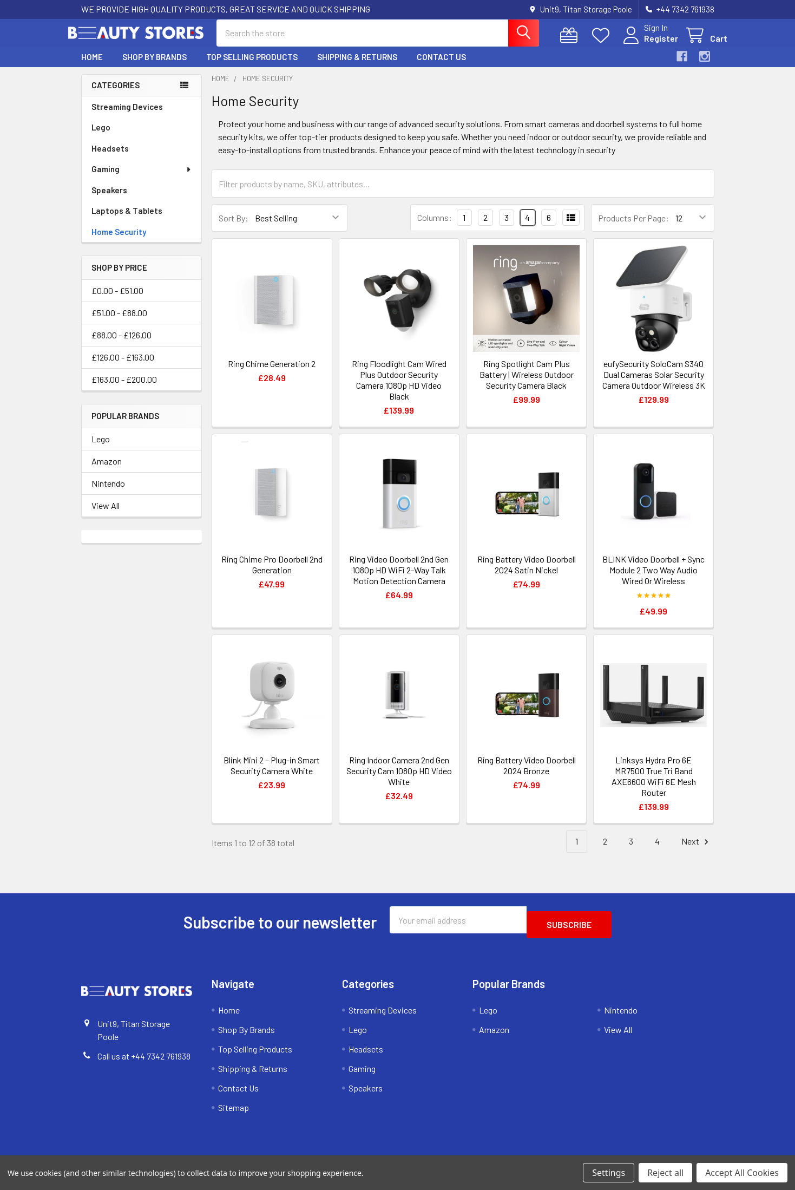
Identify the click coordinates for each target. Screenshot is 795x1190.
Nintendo (108, 493)
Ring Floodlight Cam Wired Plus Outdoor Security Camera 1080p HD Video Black (399, 389)
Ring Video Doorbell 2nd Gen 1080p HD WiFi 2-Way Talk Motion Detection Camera (399, 580)
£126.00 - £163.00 (122, 367)
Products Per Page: (633, 228)
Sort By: (233, 228)
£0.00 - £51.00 (117, 300)
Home (92, 66)
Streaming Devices (127, 116)
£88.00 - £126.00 (121, 344)
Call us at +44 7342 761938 (143, 1061)
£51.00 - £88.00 (119, 322)
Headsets (110, 158)
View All (105, 515)
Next (696, 851)
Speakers (109, 200)
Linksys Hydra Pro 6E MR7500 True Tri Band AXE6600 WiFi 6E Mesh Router (654, 785)
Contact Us (441, 66)
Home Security (118, 241)
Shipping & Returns (357, 66)
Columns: (434, 227)
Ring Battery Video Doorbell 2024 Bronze (526, 775)
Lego (100, 137)
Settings (608, 1173)
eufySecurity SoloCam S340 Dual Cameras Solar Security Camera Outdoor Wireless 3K (653, 384)
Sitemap (233, 1112)
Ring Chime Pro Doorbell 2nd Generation (272, 574)
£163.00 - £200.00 (124, 389)
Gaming (141, 179)
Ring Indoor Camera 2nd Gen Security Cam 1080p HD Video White (399, 780)
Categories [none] (115, 95)
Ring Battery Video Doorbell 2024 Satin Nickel (526, 574)
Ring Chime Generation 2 (272, 373)
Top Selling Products (252, 66)
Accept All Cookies (742, 1173)
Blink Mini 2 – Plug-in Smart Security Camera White (272, 775)
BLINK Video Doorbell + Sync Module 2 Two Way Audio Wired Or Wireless (653, 580)
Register (648, 45)
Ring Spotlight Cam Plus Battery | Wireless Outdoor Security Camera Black (526, 384)
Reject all (665, 1173)
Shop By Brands (154, 66)
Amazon (106, 471)
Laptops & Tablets (126, 220)
